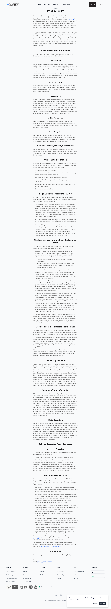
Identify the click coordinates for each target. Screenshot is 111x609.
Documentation (27, 581)
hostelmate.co (72, 20)
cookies (58, 233)
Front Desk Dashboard (12, 578)
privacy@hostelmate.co (40, 538)
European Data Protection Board (51, 546)
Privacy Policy (60, 571)
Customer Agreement (62, 575)
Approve (102, 603)
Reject (95, 603)
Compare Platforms (79, 571)
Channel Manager (11, 571)
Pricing (92, 4)
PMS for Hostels (10, 581)
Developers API (27, 578)
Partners (76, 575)
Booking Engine (10, 575)
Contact (25, 575)
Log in (101, 4)
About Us (42, 571)
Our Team (42, 575)
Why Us (76, 578)
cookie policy (75, 600)
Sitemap (59, 578)
